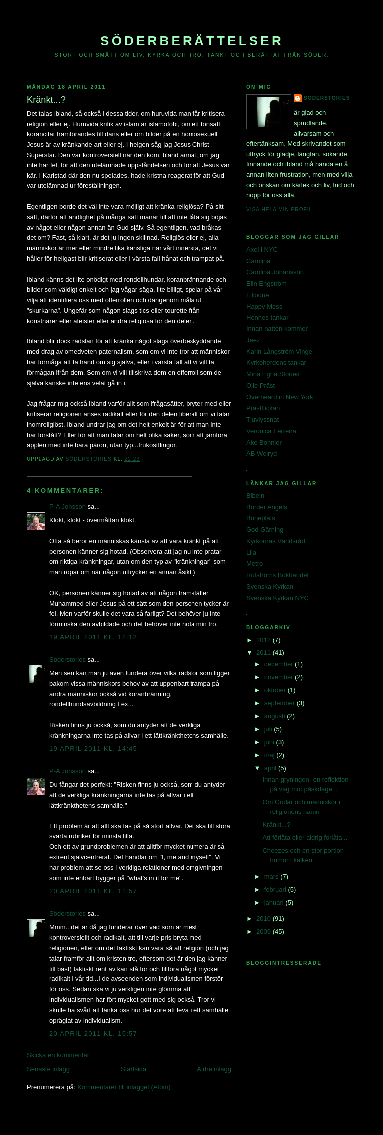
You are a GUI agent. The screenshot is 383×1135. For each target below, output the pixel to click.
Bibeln (255, 495)
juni (270, 742)
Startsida (133, 1069)
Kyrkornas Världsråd (275, 541)
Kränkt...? (276, 824)
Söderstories (67, 659)
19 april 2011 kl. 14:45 (93, 748)
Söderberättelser (192, 40)
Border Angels (266, 507)
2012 (264, 640)
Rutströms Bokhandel (277, 575)
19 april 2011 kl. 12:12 (93, 637)
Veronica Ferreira (271, 431)
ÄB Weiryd (261, 453)
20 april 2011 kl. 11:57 (93, 891)
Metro (254, 563)
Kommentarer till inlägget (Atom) (123, 1087)
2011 (264, 652)
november (279, 677)
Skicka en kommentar (58, 1055)
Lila (251, 552)
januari (275, 902)
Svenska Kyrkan (269, 586)
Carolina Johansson (275, 272)
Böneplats (260, 518)
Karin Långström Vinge (279, 351)
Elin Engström (266, 283)
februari (276, 889)
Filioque (257, 295)
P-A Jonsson (67, 506)
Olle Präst (260, 385)
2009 (264, 931)
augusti (275, 716)
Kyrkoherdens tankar (276, 362)
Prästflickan (263, 408)
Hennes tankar (267, 317)
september (280, 703)
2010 (264, 918)
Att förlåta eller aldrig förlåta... (304, 837)
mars (272, 876)
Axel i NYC (262, 249)
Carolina (258, 261)
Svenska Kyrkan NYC (277, 598)
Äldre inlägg (214, 1069)
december (279, 664)
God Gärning (264, 529)
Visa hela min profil (279, 209)
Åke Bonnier (264, 442)
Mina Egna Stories (272, 374)
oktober (276, 690)
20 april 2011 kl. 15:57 (93, 1033)
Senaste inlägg (48, 1069)
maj (270, 755)
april (271, 768)
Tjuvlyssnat (262, 419)
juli (269, 729)
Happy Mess (264, 306)
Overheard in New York (279, 397)
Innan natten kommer (277, 328)
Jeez (253, 340)
